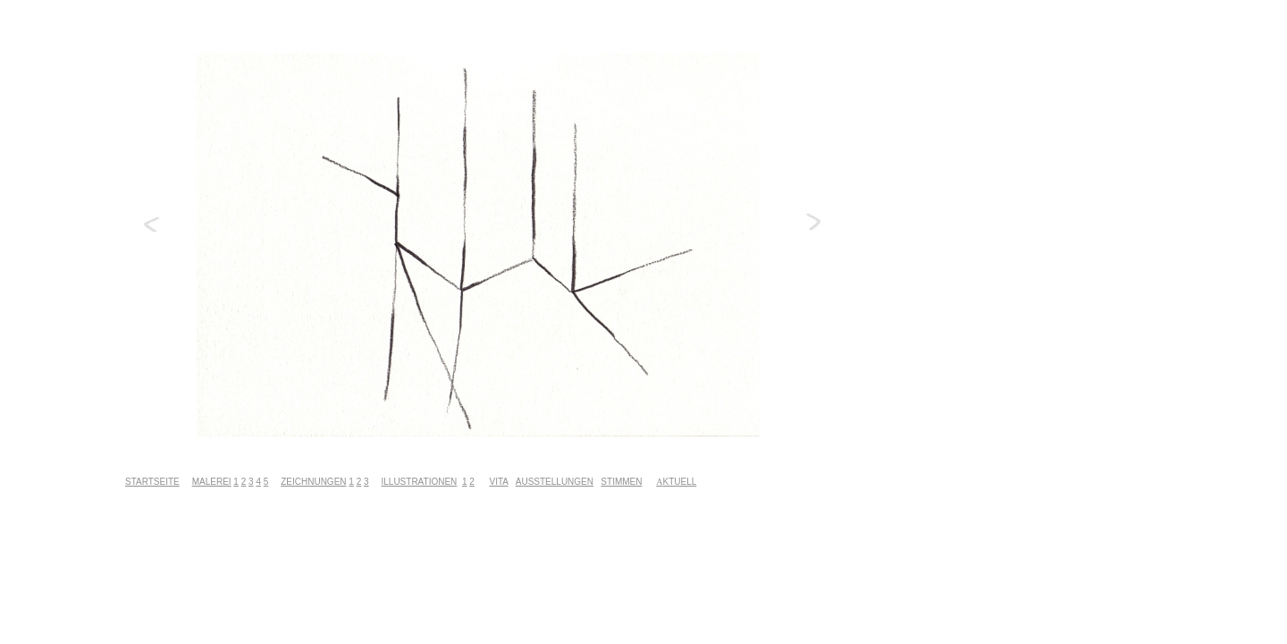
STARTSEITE (152, 482)
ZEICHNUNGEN (313, 482)
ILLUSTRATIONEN (419, 482)
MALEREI (211, 482)
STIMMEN (621, 482)
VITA (498, 482)
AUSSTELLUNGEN (554, 482)
